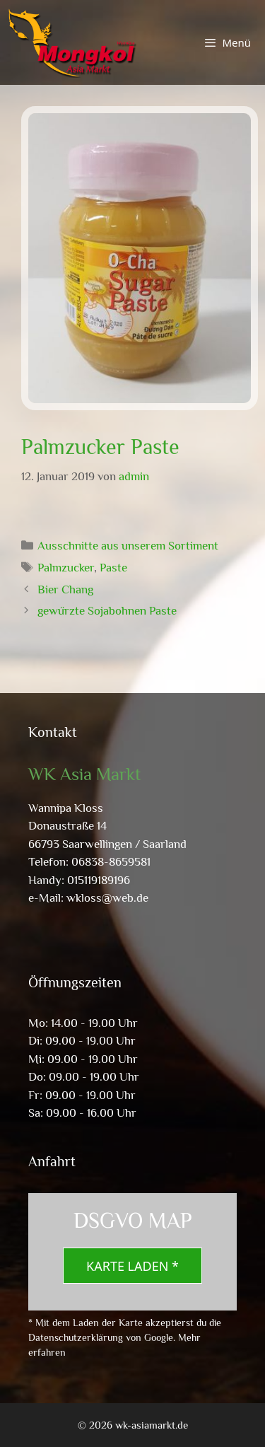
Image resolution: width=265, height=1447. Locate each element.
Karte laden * (132, 1265)
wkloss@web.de (107, 898)
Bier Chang (65, 589)
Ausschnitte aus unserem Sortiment (127, 545)
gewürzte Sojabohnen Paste (107, 610)
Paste (113, 567)
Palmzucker (65, 567)
